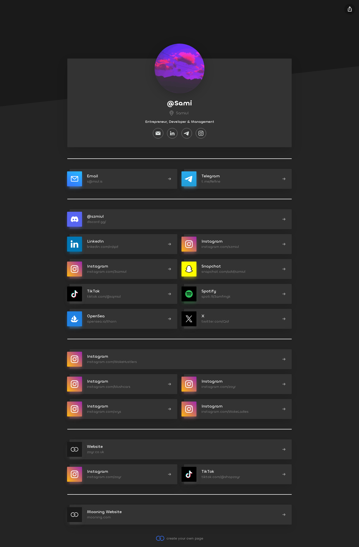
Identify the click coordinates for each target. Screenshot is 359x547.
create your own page (179, 538)
